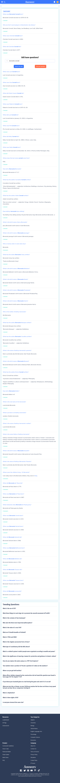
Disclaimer (33, 757)
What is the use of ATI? (9, 608)
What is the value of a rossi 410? (12, 627)
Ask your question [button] (40, 66)
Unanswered (5, 725)
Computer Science (35, 737)
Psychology (33, 734)
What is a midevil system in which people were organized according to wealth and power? (29, 651)
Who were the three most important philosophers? (17, 623)
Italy (36, 475)
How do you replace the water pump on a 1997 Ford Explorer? (20, 661)
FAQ (3, 760)
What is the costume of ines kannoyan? (14, 618)
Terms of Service (35, 751)
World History (34, 728)
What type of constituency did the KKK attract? (16, 647)
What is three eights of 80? (10, 697)
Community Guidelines (8, 746)
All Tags (4, 722)
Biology (32, 725)
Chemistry (33, 722)
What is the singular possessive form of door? (16, 642)
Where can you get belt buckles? (12, 670)
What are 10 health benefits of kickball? (14, 632)
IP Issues (33, 763)
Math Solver (5, 757)
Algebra (33, 720)
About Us (33, 746)
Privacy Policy (34, 754)
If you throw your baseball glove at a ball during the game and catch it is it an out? (27, 682)
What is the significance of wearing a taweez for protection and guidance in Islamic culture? (29, 656)
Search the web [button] (19, 66)
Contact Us (33, 748)
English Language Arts (36, 731)
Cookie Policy (34, 760)
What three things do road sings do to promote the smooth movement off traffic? (26, 613)
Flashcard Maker (6, 751)
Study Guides (5, 754)
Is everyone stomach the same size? (13, 702)
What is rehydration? (9, 693)
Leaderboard (5, 720)
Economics (33, 740)
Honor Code (5, 748)
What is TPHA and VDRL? (10, 637)
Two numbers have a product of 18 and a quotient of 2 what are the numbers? (25, 666)
